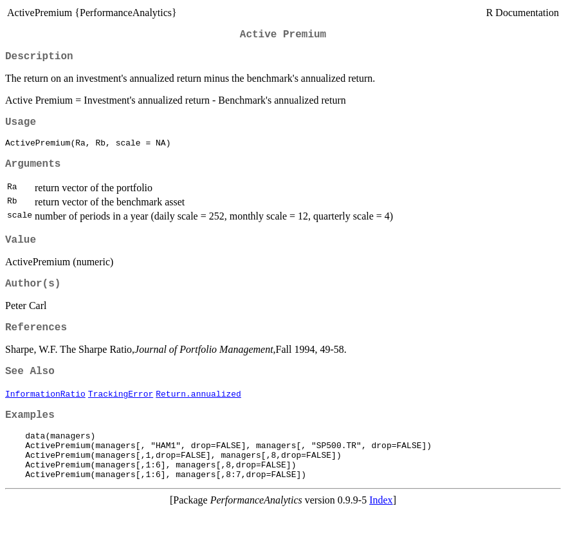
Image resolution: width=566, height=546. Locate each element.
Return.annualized (198, 416)
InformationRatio (45, 416)
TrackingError (120, 416)
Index (380, 534)
